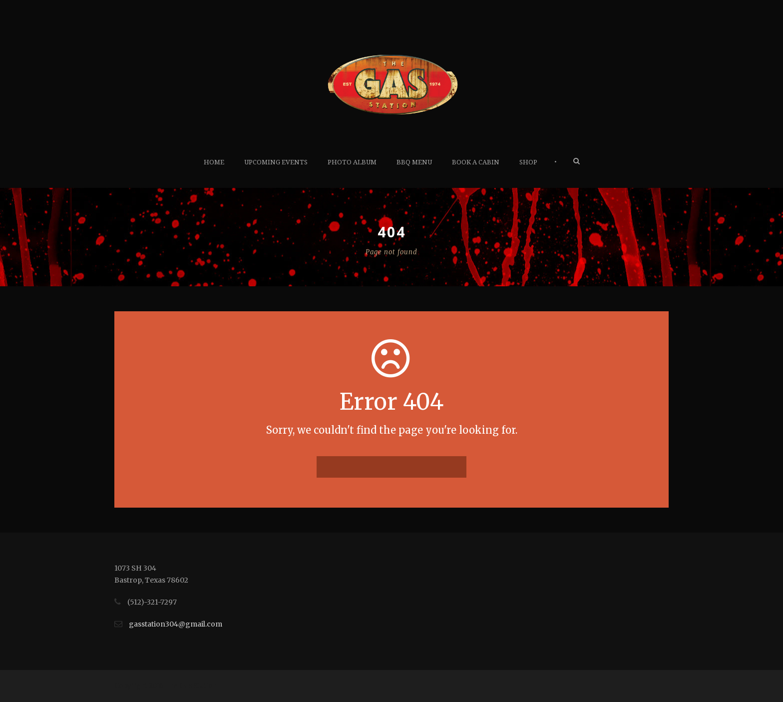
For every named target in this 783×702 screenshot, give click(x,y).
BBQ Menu (414, 162)
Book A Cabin (475, 162)
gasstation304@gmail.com (175, 624)
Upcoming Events (276, 162)
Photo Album (352, 162)
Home (214, 162)
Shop (528, 162)
